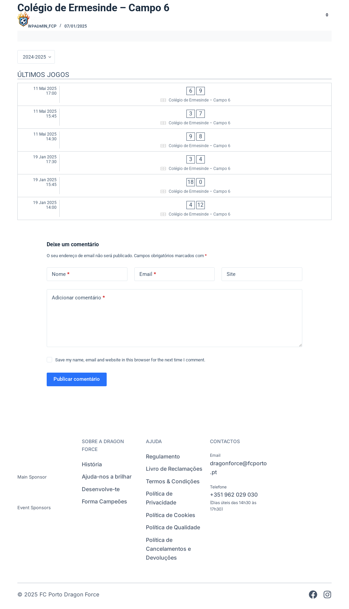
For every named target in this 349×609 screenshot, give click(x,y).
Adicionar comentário (78, 298)
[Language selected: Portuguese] (301, 18)
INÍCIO (114, 18)
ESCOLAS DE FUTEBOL (164, 18)
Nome (61, 274)
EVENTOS (273, 18)
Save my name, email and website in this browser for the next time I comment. (130, 359)
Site (231, 274)
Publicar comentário (77, 379)
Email (147, 274)
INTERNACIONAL (226, 18)
